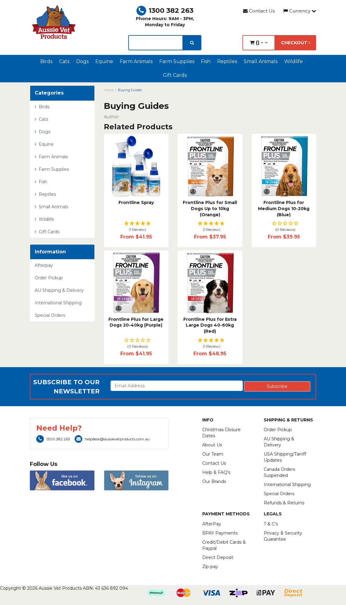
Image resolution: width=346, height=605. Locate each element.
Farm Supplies (176, 61)
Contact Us (259, 11)
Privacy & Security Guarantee (283, 536)
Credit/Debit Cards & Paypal (224, 545)
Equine (104, 61)
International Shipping (58, 303)
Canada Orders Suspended (279, 472)
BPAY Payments (220, 533)
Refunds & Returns (284, 503)
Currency (299, 11)
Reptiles (227, 61)
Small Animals (260, 61)
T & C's (271, 524)
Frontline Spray (136, 202)
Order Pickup (49, 278)
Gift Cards (175, 75)
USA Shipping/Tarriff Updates (285, 457)
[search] (192, 42)
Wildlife (293, 61)
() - (259, 42)
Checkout (295, 42)
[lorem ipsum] (155, 42)
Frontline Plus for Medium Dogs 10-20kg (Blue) (283, 208)
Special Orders (50, 315)
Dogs (82, 61)
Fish (205, 61)
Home (109, 90)
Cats (64, 61)
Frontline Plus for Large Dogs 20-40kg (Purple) (136, 322)
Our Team (212, 454)
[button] (136, 227)
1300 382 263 (164, 10)
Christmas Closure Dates (221, 433)
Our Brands (214, 481)
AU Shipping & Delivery (59, 290)
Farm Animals (136, 61)
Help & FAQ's (216, 472)
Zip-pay (210, 566)
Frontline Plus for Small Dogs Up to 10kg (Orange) (210, 208)
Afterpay (44, 265)
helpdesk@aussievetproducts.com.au (112, 439)
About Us (212, 445)
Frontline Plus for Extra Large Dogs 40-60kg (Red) (210, 325)
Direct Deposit (217, 557)
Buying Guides (130, 90)
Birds (46, 61)
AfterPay (211, 524)
